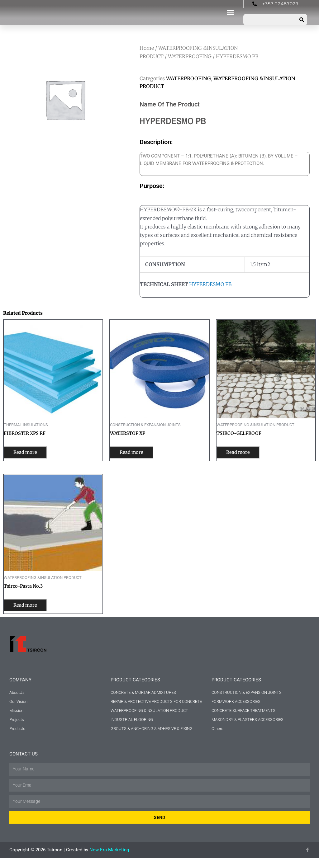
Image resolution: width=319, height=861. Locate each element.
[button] (230, 13)
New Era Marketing (109, 853)
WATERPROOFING (190, 56)
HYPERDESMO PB (210, 284)
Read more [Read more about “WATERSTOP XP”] (135, 453)
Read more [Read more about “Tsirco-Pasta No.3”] (29, 606)
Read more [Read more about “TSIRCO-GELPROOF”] (241, 453)
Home (147, 48)
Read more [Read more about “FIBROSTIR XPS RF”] (29, 453)
